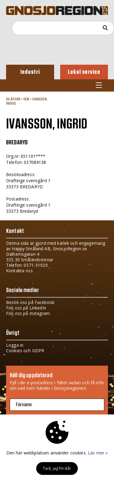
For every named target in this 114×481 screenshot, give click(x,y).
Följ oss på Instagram (28, 313)
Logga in (14, 345)
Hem (26, 99)
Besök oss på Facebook (30, 302)
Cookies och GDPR (25, 350)
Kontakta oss (19, 270)
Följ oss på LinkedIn (26, 308)
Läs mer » (98, 453)
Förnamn (24, 404)
